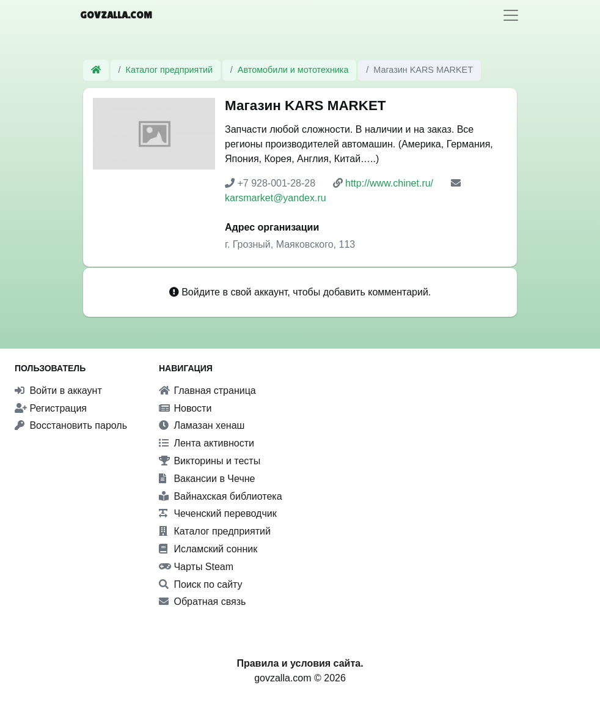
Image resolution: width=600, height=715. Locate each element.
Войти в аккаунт (58, 390)
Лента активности (206, 443)
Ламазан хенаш (201, 425)
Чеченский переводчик (218, 513)
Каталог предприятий (169, 70)
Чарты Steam (196, 566)
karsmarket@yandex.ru (275, 198)
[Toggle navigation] (511, 15)
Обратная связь (202, 601)
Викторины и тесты (209, 461)
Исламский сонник (208, 549)
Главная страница (207, 390)
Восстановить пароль (71, 425)
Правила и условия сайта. (299, 663)
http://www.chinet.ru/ (389, 183)
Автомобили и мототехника (293, 70)
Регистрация (51, 408)
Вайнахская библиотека (220, 496)
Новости (185, 408)
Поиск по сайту (201, 584)
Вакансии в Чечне (207, 478)
